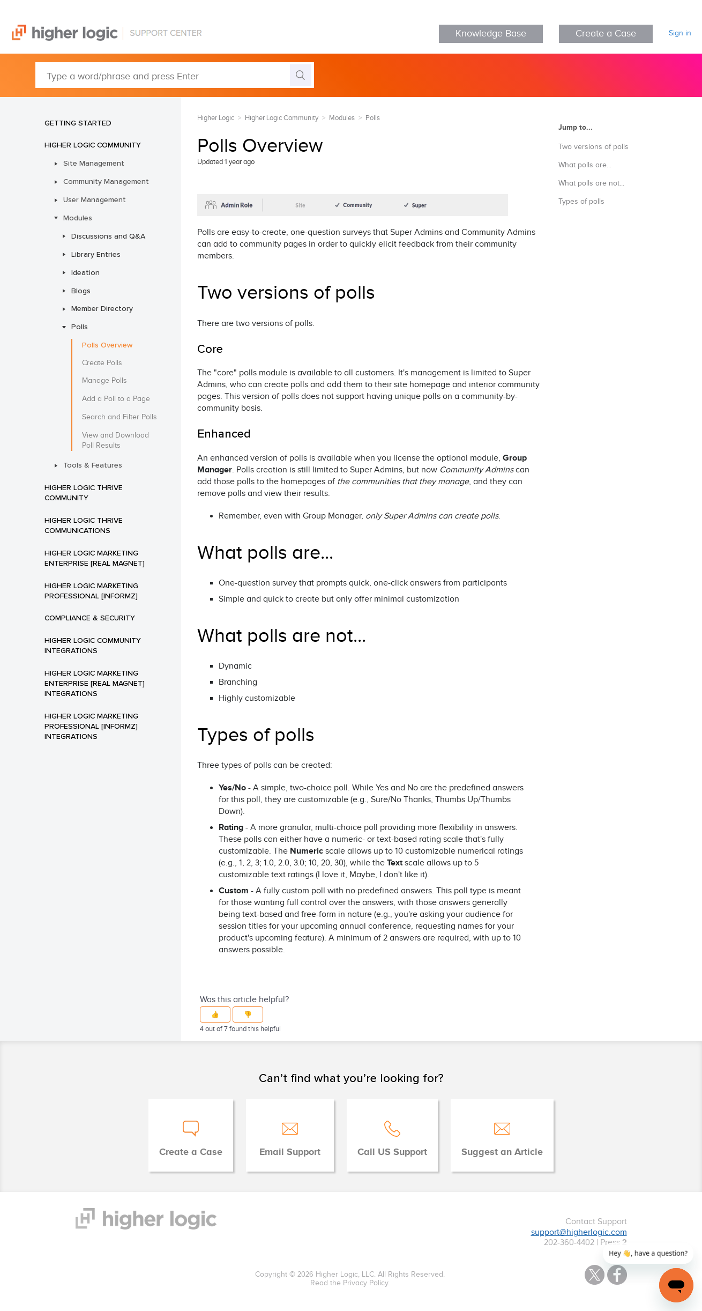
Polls (79, 326)
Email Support (290, 1152)
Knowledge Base (490, 33)
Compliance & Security (89, 617)
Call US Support (392, 1152)
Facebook (617, 1275)
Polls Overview (107, 344)
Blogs (81, 290)
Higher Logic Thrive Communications (83, 525)
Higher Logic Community (92, 144)
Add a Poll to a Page (116, 399)
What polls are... (584, 165)
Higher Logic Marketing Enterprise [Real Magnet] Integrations (94, 683)
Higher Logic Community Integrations (92, 645)
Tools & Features (92, 465)
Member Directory (102, 308)
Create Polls (102, 363)
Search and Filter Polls (119, 417)
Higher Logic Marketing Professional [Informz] (91, 590)
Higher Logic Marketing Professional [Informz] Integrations (91, 726)
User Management (94, 199)
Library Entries (96, 254)
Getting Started (77, 122)
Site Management (93, 163)
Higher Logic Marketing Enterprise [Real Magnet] (94, 557)
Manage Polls (104, 380)
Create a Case (606, 33)
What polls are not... (591, 183)
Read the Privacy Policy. (350, 1283)
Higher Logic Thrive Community (83, 492)
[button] (215, 1014)
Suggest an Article (502, 1152)
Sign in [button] (680, 33)
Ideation (85, 272)
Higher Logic (215, 118)
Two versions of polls (593, 147)
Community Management (106, 181)
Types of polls (581, 201)
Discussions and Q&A (108, 236)
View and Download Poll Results (115, 440)
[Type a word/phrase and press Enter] (174, 75)
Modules (77, 217)
